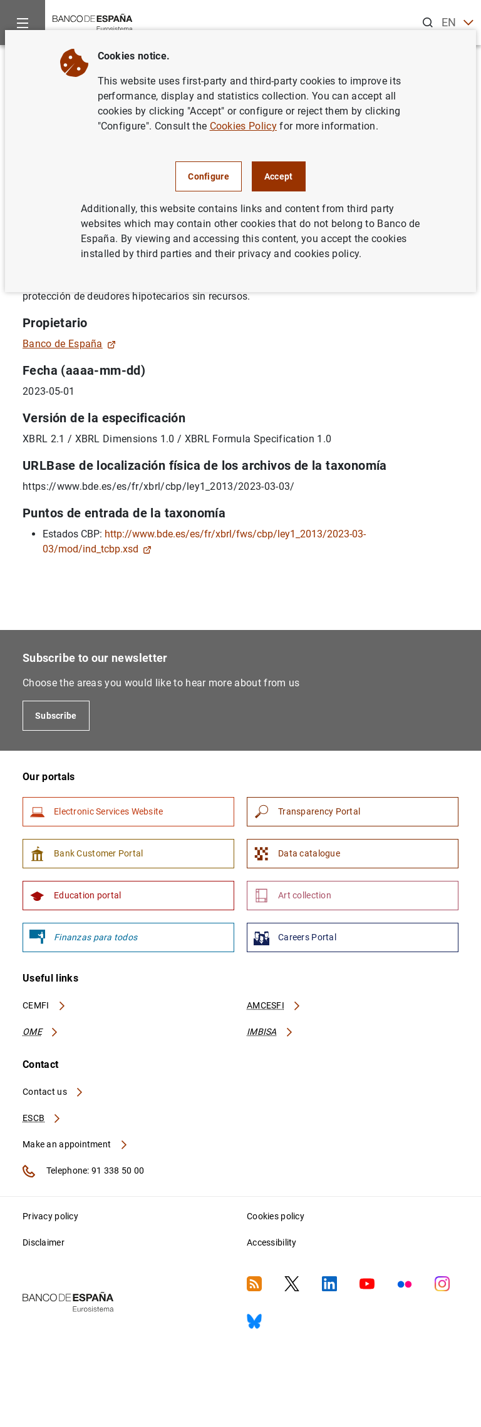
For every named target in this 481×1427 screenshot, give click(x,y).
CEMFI (44, 1005)
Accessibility (272, 1242)
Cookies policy (275, 1216)
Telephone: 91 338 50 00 (83, 1171)
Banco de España (69, 344)
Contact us (53, 1092)
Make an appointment (75, 1144)
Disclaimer (44, 1242)
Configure (208, 176)
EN (457, 23)
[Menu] (22, 22)
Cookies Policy (243, 126)
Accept (278, 176)
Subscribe (56, 716)
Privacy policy (50, 1216)
